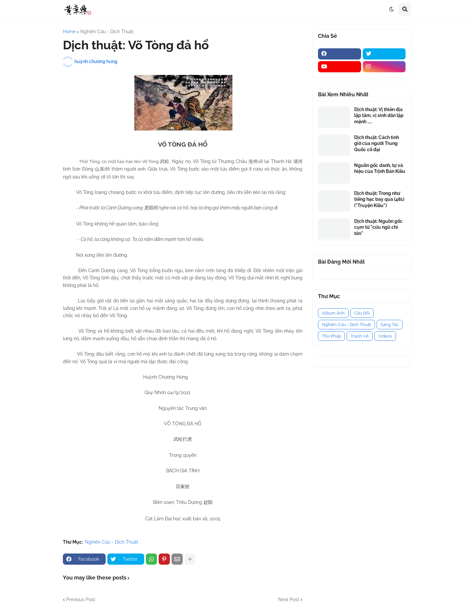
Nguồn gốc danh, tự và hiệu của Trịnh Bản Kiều (379, 168)
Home (69, 31)
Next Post (288, 599)
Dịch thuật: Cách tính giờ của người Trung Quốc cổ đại (376, 143)
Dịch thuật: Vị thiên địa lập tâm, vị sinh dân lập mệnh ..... (379, 115)
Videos (385, 336)
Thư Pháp (331, 336)
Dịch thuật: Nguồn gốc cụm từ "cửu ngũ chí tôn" (378, 227)
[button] (391, 9)
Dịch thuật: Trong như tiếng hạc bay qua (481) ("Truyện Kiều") (379, 199)
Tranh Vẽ (360, 336)
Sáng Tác (390, 324)
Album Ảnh (333, 313)
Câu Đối (362, 313)
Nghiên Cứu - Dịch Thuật (107, 31)
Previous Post (80, 599)
